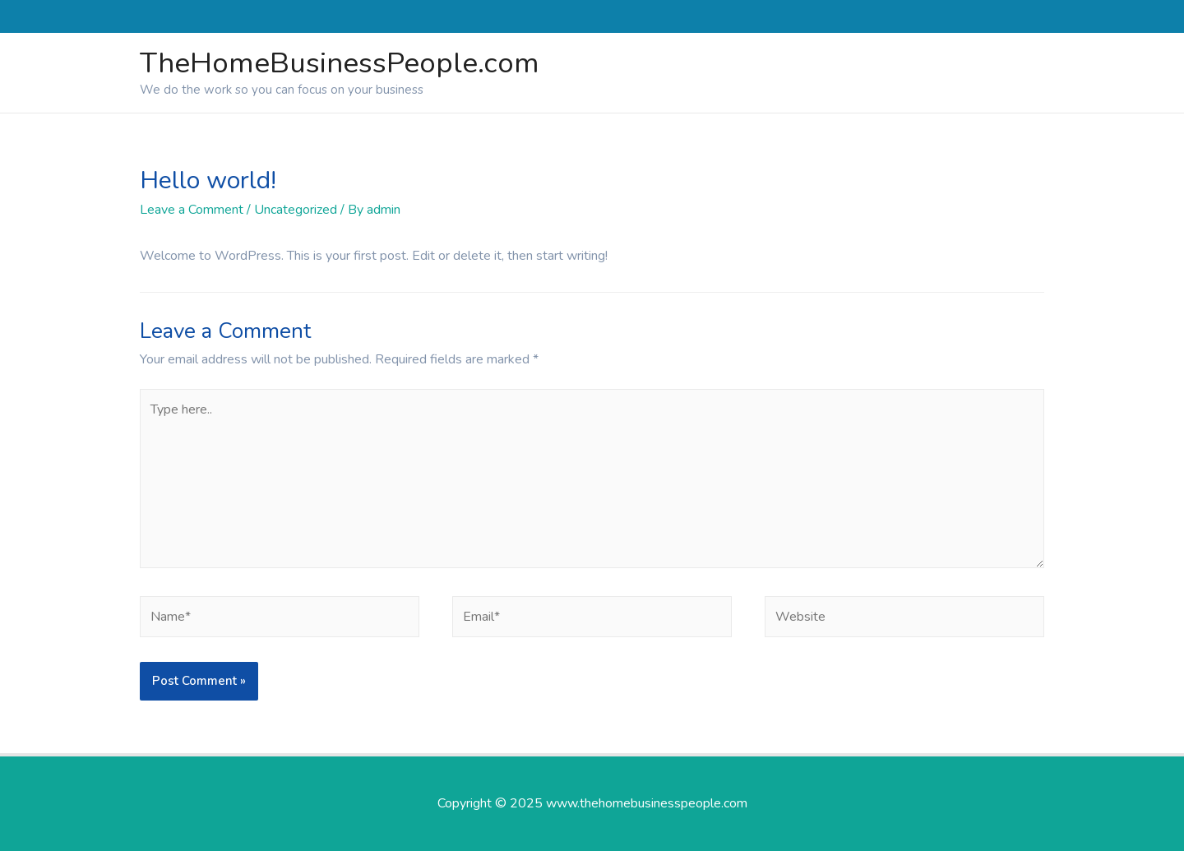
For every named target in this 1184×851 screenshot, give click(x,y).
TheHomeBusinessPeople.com (339, 63)
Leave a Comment (191, 210)
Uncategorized (295, 210)
